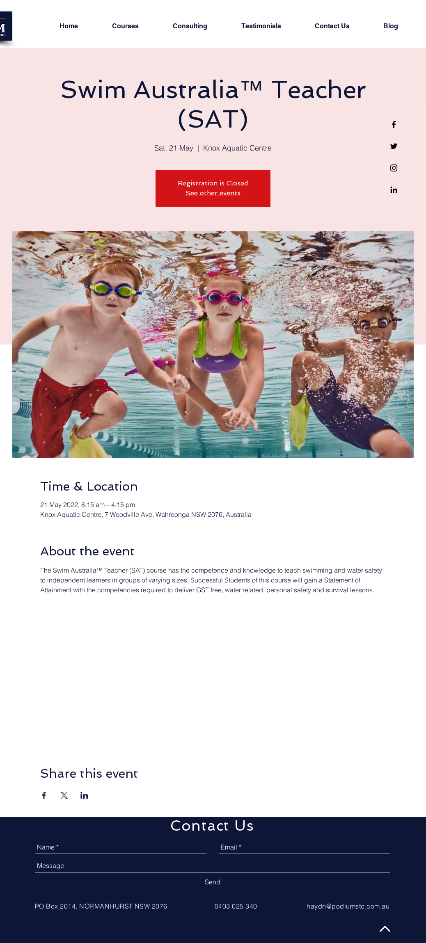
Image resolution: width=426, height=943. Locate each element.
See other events (213, 193)
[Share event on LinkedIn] (84, 795)
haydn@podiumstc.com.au (348, 906)
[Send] (212, 881)
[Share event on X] (64, 795)
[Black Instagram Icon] (394, 168)
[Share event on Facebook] (44, 795)
